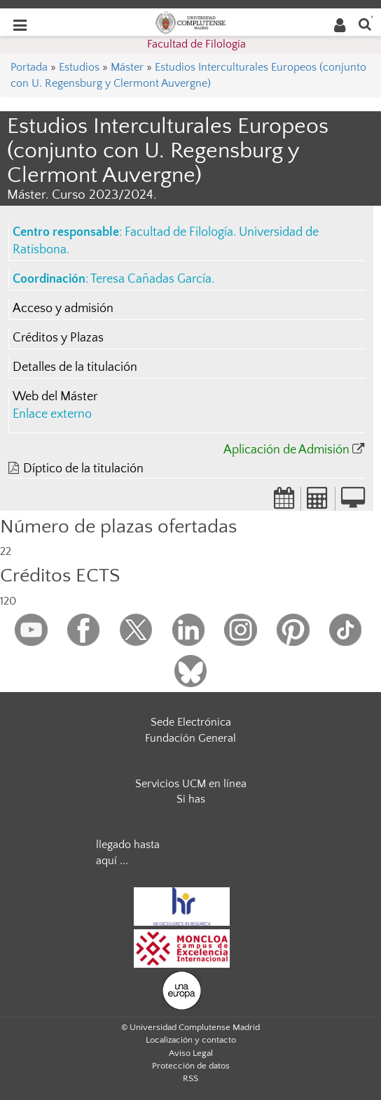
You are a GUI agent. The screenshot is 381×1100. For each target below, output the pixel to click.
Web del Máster (55, 397)
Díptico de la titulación (83, 469)
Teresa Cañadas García (151, 279)
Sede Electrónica (191, 722)
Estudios (79, 67)
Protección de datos (191, 1066)
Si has (190, 799)
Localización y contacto (191, 1040)
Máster (127, 67)
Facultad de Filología (196, 44)
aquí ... (112, 860)
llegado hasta (128, 844)
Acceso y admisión (63, 309)
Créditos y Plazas (58, 338)
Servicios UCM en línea (191, 783)
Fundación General (190, 738)
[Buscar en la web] (365, 23)
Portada (29, 67)
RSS (190, 1078)
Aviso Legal (191, 1053)
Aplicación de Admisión (286, 450)
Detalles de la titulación (75, 367)
